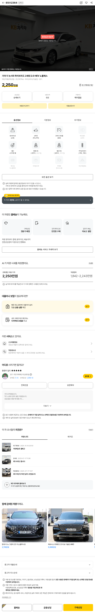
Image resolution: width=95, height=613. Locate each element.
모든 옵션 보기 (47, 177)
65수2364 (15, 2)
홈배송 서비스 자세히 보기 (47, 249)
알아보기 (47, 306)
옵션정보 (17, 120)
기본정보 (47, 120)
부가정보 (77, 120)
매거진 (70, 437)
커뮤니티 (24, 437)
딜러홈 (87, 376)
